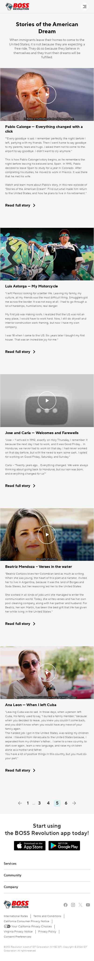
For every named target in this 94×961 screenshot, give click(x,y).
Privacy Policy (47, 931)
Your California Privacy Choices (28, 926)
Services (10, 864)
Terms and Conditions (47, 916)
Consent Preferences (17, 937)
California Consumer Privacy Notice (26, 921)
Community (12, 875)
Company (11, 887)
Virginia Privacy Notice (18, 931)
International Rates (16, 916)
